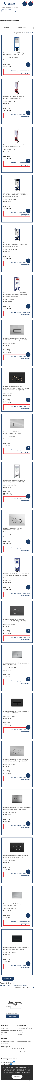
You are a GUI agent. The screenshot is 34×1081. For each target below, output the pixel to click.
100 (31, 33)
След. (20, 985)
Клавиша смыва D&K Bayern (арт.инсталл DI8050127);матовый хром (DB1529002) (15, 760)
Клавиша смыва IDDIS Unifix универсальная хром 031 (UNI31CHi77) (16, 904)
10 (25, 33)
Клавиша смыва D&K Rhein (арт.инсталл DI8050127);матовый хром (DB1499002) (15, 339)
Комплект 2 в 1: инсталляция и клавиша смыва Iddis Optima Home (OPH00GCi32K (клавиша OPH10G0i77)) (15, 244)
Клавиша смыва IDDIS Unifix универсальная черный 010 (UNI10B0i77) (16, 712)
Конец (25, 985)
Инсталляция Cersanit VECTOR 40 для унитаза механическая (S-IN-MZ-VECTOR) (17, 53)
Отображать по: (23, 33)
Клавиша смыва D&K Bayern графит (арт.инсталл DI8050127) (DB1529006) (14, 620)
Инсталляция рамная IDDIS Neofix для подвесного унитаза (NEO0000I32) (14, 481)
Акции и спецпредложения (22, 1031)
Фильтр (6, 27)
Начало (2, 985)
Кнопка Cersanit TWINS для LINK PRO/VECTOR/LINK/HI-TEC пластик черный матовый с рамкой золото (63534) (16, 388)
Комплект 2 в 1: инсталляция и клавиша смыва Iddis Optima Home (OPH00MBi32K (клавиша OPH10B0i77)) (15, 194)
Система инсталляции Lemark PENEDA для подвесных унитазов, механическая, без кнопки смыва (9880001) (15, 294)
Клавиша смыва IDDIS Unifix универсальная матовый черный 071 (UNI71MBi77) (16, 948)
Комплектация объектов (24, 1028)
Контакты (4, 1035)
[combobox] (25, 28)
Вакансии (4, 1032)
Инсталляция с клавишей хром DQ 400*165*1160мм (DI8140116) (13, 97)
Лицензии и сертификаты (8, 1030)
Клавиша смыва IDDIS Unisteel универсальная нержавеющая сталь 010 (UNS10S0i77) (17, 808)
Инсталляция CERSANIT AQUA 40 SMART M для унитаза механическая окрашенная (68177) (16, 575)
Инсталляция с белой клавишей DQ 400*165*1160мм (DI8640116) (13, 145)
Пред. (8, 985)
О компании (4, 1028)
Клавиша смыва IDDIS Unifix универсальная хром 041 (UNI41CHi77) (16, 663)
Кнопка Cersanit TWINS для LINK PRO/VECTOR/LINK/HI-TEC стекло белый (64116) (15, 530)
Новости (19, 1034)
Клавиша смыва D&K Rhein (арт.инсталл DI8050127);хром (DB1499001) (15, 432)
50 (29, 33)
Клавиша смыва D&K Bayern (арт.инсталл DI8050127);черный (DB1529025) (15, 856)
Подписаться (12, 1016)
